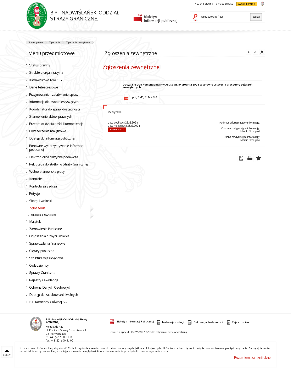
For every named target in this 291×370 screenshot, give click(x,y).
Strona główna (35, 42)
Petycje (34, 193)
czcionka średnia (255, 51)
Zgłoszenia (54, 42)
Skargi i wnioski (40, 201)
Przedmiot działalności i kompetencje (56, 124)
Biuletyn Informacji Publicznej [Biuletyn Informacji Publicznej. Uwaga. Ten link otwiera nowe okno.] (132, 321)
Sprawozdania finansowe (47, 243)
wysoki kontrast (246, 3)
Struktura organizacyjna (46, 72)
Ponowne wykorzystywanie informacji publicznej (56, 148)
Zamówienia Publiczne (45, 229)
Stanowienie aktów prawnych (50, 116)
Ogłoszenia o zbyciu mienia (49, 236)
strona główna (204, 3)
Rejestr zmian (117, 129)
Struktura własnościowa (46, 258)
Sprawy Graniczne (42, 273)
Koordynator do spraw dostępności (54, 109)
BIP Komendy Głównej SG (48, 302)
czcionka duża (262, 52)
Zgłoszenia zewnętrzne (78, 42)
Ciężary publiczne (41, 251)
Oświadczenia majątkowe (47, 131)
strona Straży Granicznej (262, 3)
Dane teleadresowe (43, 87)
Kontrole (35, 179)
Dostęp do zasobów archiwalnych (53, 295)
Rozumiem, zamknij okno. (253, 357)
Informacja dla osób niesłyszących (54, 102)
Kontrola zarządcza (43, 186)
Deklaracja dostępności (205, 322)
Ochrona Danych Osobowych (50, 287)
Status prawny (39, 65)
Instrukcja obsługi (170, 322)
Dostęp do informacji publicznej (52, 138)
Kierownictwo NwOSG (45, 80)
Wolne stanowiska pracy (47, 171)
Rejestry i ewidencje (43, 280)
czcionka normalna (248, 51)
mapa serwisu (224, 3)
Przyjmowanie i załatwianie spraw (53, 94)
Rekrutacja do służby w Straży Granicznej (58, 164)
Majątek (35, 221)
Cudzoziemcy (39, 265)
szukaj (196, 18)
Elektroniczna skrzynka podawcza (53, 157)
